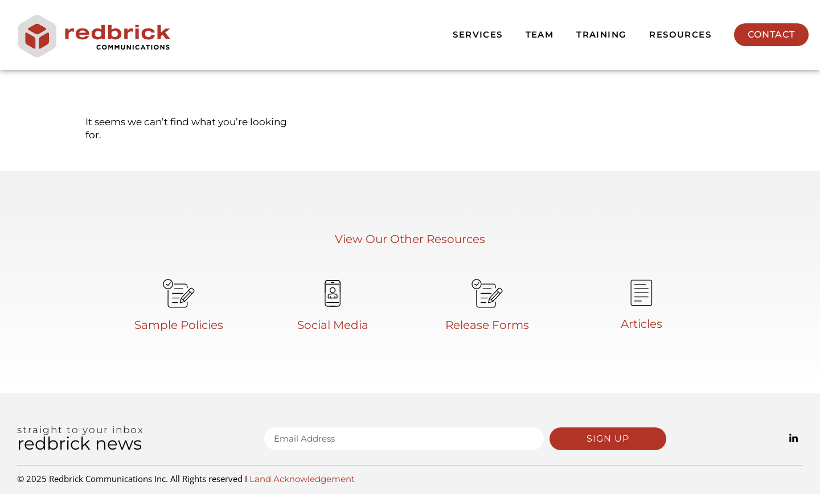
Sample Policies (178, 325)
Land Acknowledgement (302, 479)
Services (477, 34)
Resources (680, 34)
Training (601, 34)
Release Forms (487, 325)
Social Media (332, 325)
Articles (641, 324)
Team (540, 34)
